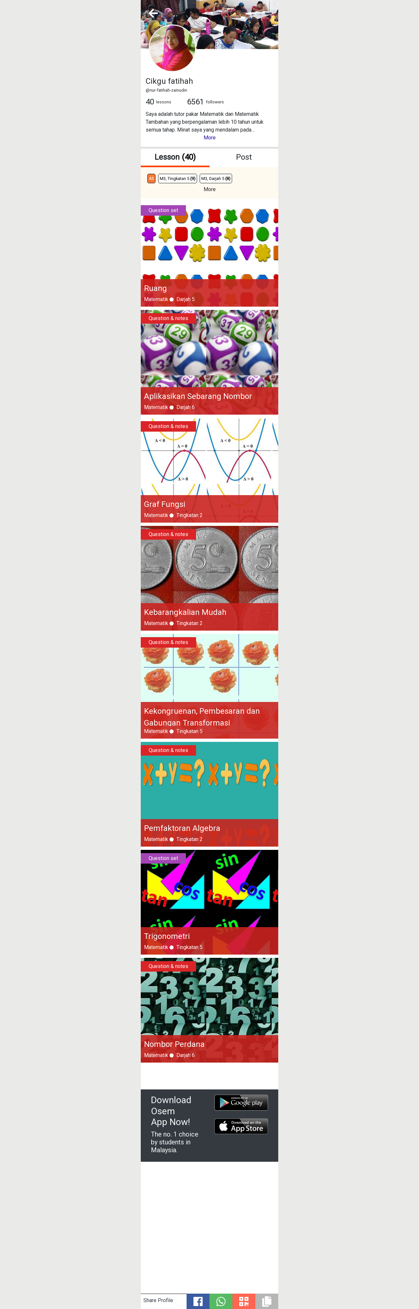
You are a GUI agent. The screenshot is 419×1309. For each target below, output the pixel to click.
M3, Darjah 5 (215, 178)
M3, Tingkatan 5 (177, 178)
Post (244, 157)
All (151, 178)
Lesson (175, 157)
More (210, 137)
